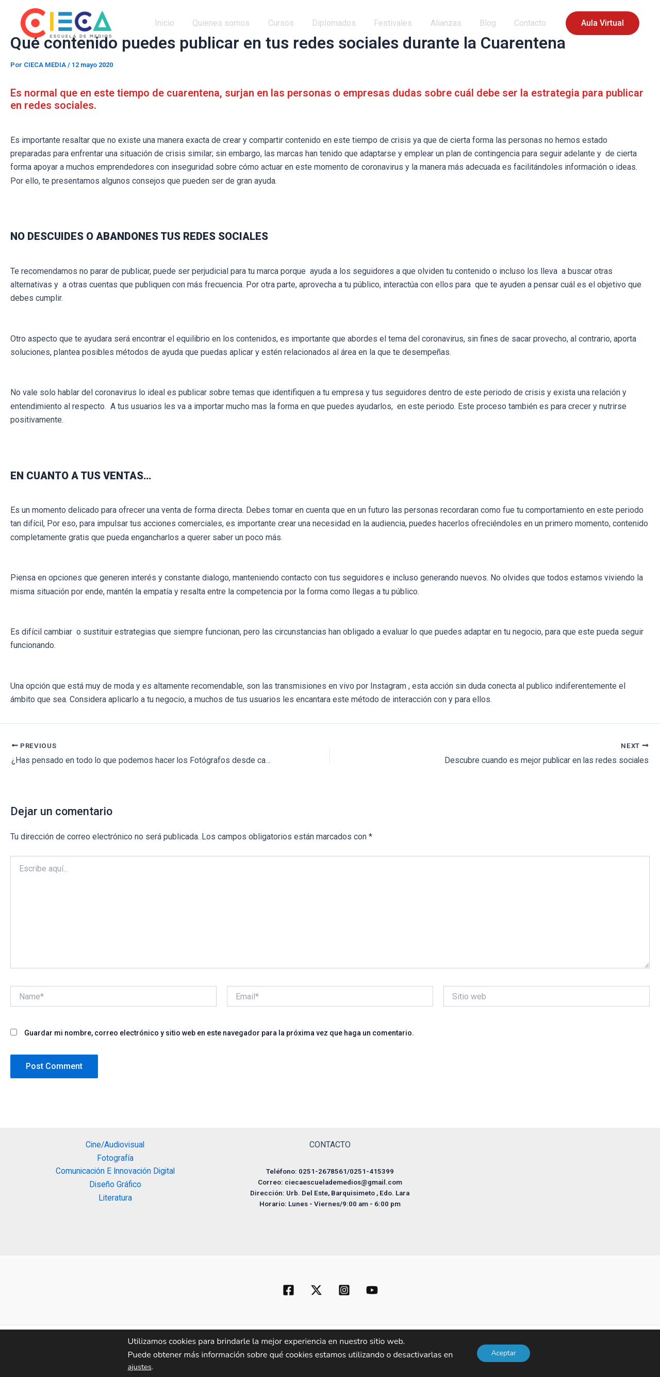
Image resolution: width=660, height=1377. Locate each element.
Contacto (531, 23)
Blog (490, 23)
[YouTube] (372, 1290)
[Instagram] (344, 1290)
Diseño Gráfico (115, 1185)
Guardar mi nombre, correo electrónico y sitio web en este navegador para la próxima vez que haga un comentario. (219, 1033)
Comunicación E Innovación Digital (115, 1172)
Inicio (177, 23)
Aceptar (503, 1353)
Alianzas (450, 23)
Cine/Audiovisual (115, 1144)
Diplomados (342, 23)
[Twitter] (316, 1290)
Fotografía (115, 1158)
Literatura (115, 1199)
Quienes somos (232, 23)
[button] (290, 1341)
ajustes (138, 1366)
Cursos (290, 23)
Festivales (399, 23)
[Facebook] (288, 1290)
